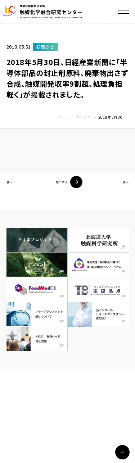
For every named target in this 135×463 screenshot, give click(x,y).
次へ (124, 182)
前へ (11, 182)
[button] (123, 11)
